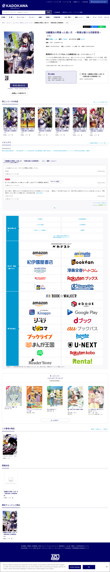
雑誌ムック (79, 17)
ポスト (87, 26)
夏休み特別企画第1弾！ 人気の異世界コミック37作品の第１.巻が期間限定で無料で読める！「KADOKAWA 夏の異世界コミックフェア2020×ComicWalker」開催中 (46, 150)
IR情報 (29, 542)
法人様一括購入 (71, 542)
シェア (95, 26)
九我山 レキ (53, 39)
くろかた (64, 39)
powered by (100, 205)
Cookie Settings (75, 567)
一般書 (40, 17)
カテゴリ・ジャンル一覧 (54, 2)
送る (103, 26)
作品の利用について (26, 544)
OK (89, 567)
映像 (89, 17)
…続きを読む (39, 193)
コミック (32, 17)
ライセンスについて (52, 542)
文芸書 (4, 17)
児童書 (48, 17)
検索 (48, 12)
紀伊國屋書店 (82, 219)
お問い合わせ (36, 544)
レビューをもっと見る (99, 202)
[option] (11, 481)
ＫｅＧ (82, 39)
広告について (41, 542)
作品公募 (85, 2)
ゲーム (94, 17)
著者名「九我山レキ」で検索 (99, 425)
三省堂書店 (82, 224)
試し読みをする (19, 85)
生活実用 (68, 17)
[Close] (107, 567)
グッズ (100, 17)
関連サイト (77, 2)
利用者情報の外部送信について (80, 544)
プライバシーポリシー (48, 544)
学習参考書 (58, 17)
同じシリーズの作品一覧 (100, 102)
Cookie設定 (68, 544)
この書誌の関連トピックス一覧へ (98, 143)
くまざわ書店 (40, 224)
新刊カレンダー (67, 12)
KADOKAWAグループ (82, 542)
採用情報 (34, 542)
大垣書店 (40, 219)
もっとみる (54, 417)
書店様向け (62, 542)
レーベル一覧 (67, 2)
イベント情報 (77, 12)
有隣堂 (82, 230)
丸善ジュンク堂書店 (40, 230)
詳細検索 (56, 12)
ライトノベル (21, 17)
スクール (106, 17)
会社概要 (23, 542)
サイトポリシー (59, 544)
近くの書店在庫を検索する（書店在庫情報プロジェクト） (61, 236)
